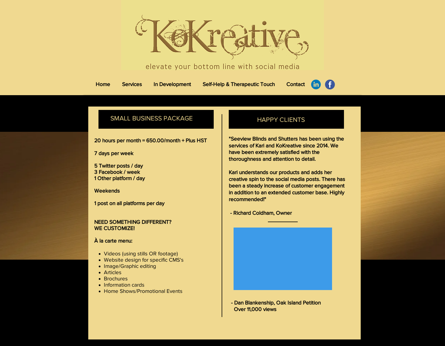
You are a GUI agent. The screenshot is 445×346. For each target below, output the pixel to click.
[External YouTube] (283, 259)
